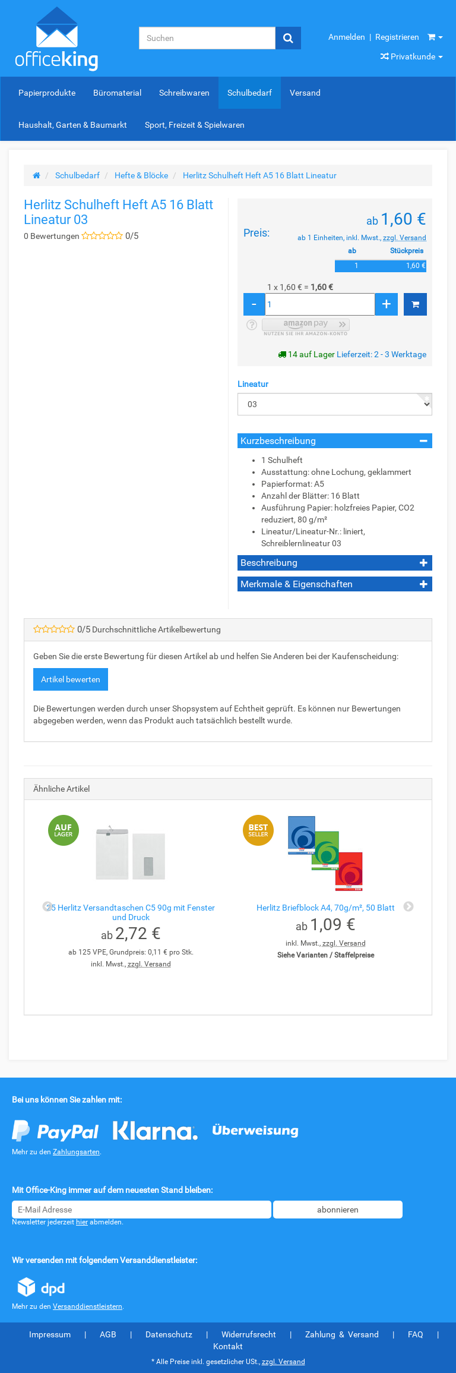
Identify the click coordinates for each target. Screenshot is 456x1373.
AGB (108, 1334)
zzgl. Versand (404, 238)
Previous (47, 907)
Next (408, 907)
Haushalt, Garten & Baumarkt (72, 125)
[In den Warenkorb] (415, 304)
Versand (305, 92)
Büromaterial (117, 92)
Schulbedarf (249, 92)
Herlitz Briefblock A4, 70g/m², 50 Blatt (325, 907)
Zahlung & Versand (342, 1334)
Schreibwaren (184, 92)
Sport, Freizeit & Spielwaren (195, 125)
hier (82, 1222)
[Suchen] (207, 38)
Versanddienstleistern (87, 1306)
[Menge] (320, 304)
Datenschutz (168, 1334)
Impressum (50, 1334)
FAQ (415, 1334)
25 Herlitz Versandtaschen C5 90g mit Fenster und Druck (130, 912)
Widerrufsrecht (248, 1334)
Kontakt (228, 1346)
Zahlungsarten (76, 1152)
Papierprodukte (46, 92)
